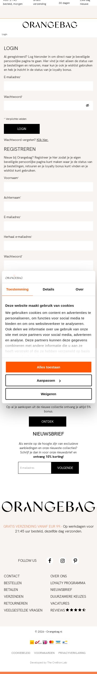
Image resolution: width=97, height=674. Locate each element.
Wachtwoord (13, 97)
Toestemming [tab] (17, 289)
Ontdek (48, 421)
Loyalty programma (67, 583)
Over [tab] (80, 289)
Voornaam (11, 178)
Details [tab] (48, 289)
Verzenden (13, 596)
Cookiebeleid (20, 653)
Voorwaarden (44, 653)
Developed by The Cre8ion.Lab (48, 662)
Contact (12, 576)
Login (4, 34)
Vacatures (59, 603)
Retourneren (16, 603)
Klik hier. (42, 140)
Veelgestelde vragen (23, 610)
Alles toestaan (48, 367)
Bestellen (13, 583)
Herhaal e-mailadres (17, 237)
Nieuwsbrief (61, 589)
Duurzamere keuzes (68, 596)
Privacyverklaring (72, 653)
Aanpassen (49, 380)
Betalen (11, 589)
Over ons (58, 576)
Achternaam (12, 197)
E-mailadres (12, 77)
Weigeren (48, 394)
